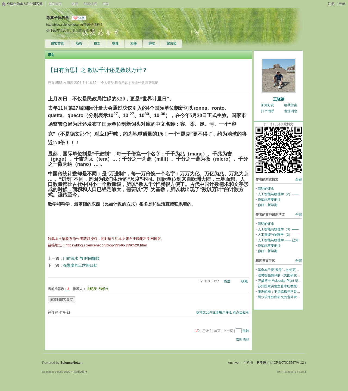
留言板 (171, 43)
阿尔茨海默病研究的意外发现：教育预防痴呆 (290, 297)
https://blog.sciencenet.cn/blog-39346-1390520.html (106, 245)
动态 (79, 43)
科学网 (261, 363)
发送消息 (290, 111)
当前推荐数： (57, 289)
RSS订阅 (90, 4)
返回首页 (55, 4)
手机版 (248, 363)
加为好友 (267, 105)
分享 (81, 18)
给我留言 (290, 105)
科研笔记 (151, 83)
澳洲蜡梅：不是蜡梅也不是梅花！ (282, 292)
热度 (227, 281)
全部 (298, 179)
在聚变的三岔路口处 (80, 265)
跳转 (246, 331)
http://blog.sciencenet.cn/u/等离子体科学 (74, 24)
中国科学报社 (79, 371)
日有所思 (121, 83)
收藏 (244, 281)
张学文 (104, 289)
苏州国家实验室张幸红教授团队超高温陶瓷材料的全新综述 (300, 286)
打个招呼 (267, 111)
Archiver (234, 363)
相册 (133, 43)
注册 (331, 4)
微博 (75, 4)
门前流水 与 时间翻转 (81, 258)
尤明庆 (92, 289)
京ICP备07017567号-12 (286, 363)
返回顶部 (242, 339)
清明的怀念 (266, 189)
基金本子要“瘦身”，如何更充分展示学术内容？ (291, 270)
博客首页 (57, 43)
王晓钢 (278, 99)
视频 (115, 43)
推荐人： (79, 289)
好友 (151, 43)
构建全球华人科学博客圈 (25, 4)
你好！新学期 (267, 205)
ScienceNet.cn (71, 363)
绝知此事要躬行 (269, 199)
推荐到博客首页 (61, 300)
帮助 (105, 4)
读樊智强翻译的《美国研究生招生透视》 (287, 275)
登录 (342, 4)
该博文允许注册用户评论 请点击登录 (222, 312)
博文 (97, 43)
